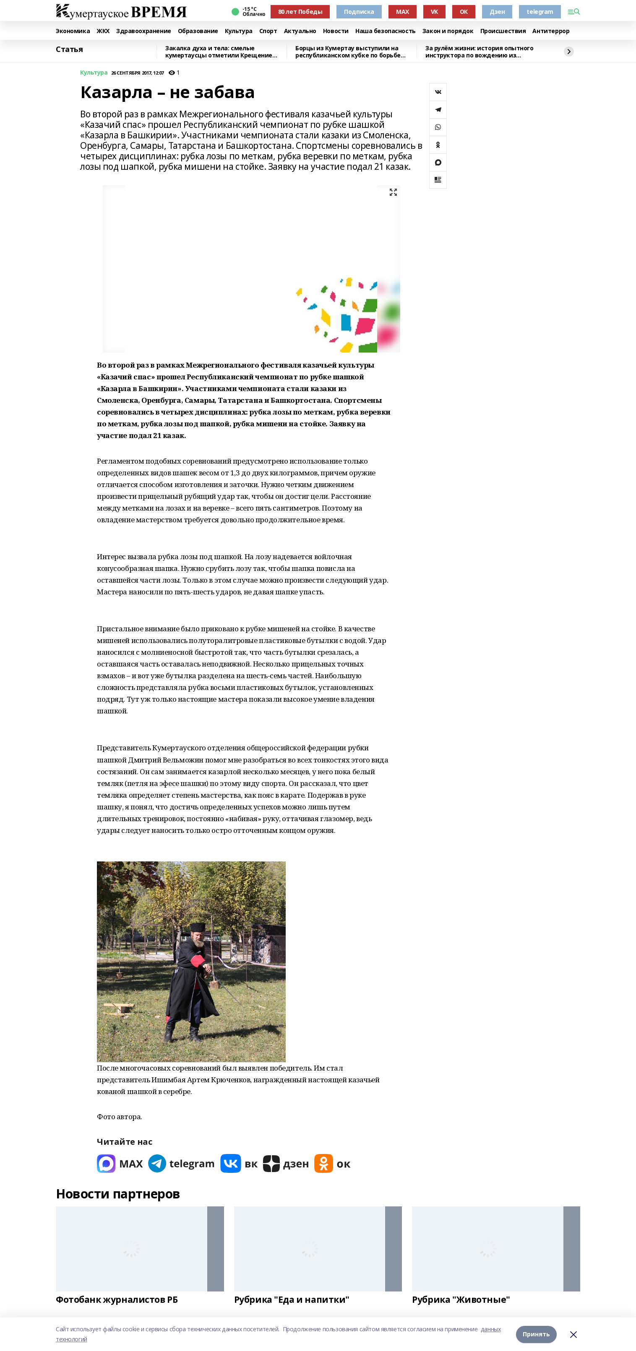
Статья (69, 49)
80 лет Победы (300, 12)
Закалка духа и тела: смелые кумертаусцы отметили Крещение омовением (218, 52)
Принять (536, 1334)
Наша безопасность (385, 31)
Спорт (268, 31)
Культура (239, 31)
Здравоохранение (143, 31)
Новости (336, 31)
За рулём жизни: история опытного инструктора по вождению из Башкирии (479, 52)
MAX (402, 12)
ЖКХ (102, 31)
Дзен (497, 12)
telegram (540, 12)
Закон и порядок (448, 31)
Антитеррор (550, 31)
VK (434, 12)
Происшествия (503, 31)
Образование (198, 31)
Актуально (300, 31)
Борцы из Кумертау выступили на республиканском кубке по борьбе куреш (348, 52)
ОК (464, 12)
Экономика (73, 31)
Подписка (359, 12)
